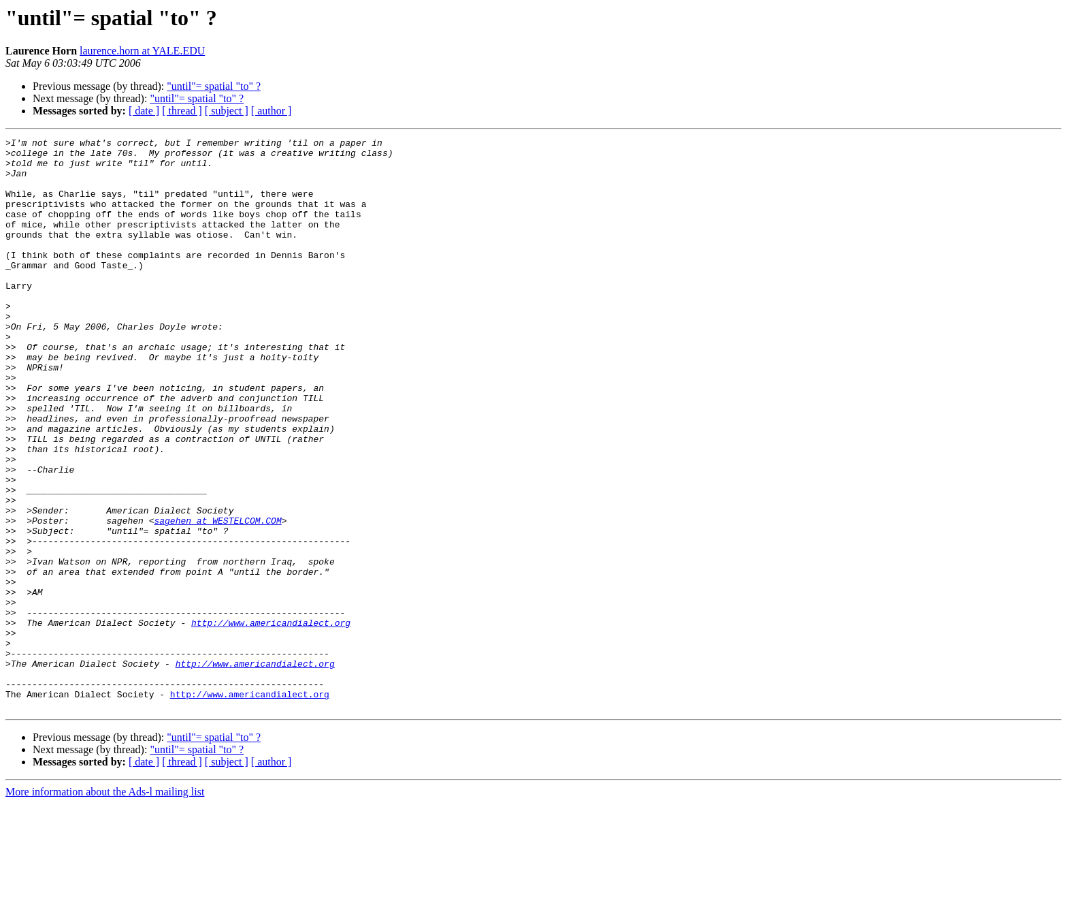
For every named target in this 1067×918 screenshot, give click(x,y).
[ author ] (271, 110)
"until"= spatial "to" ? (214, 86)
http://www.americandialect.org (270, 720)
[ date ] (144, 110)
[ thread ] (182, 110)
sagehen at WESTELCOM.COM (217, 598)
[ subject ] (226, 110)
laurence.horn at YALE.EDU (142, 51)
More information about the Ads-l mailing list (104, 906)
